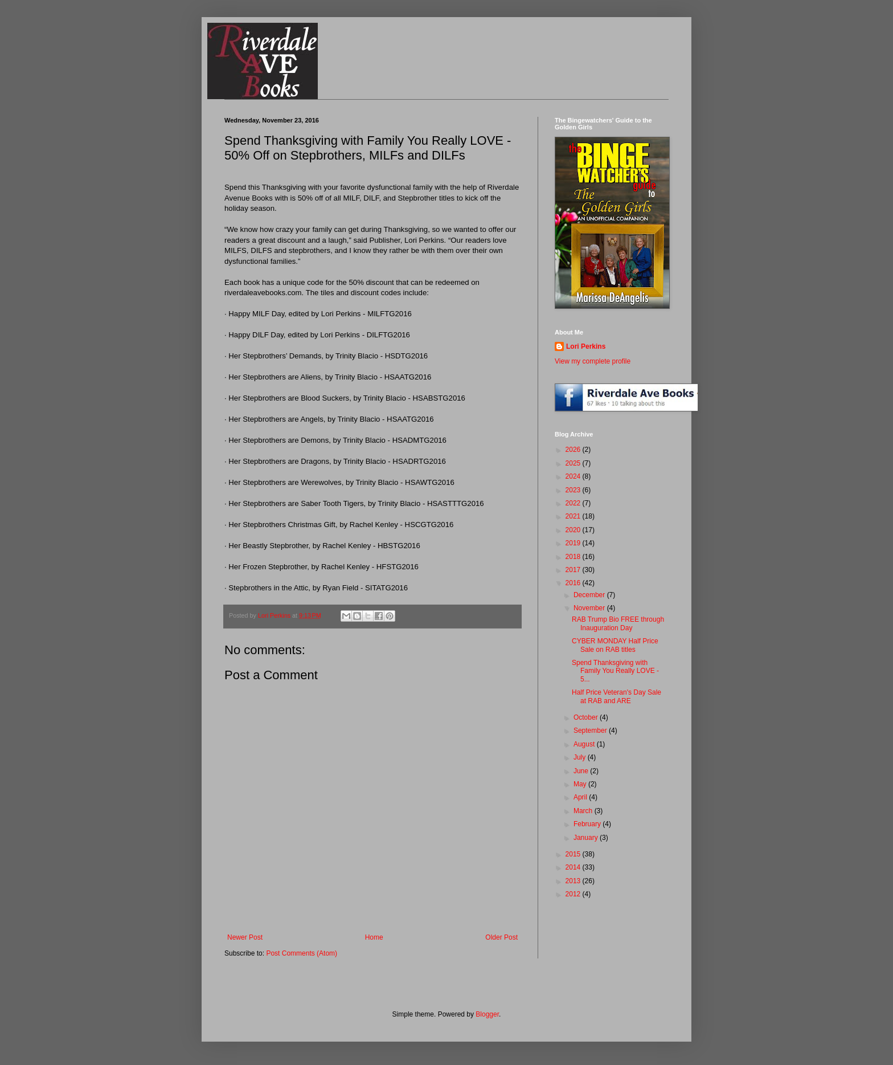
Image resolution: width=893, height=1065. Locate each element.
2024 (574, 476)
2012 (574, 894)
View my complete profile (592, 361)
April (581, 797)
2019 (574, 543)
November (590, 608)
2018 (574, 557)
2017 (574, 570)
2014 (574, 867)
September (591, 731)
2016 (574, 583)
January (587, 838)
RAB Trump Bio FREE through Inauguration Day (618, 623)
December (590, 595)
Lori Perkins (585, 346)
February (588, 824)
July (581, 757)
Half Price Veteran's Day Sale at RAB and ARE (616, 696)
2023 (574, 490)
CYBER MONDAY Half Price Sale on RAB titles (615, 645)
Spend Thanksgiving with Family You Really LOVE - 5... (615, 671)
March (584, 811)
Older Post (501, 937)
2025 (574, 463)
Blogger (487, 1014)
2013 (574, 881)
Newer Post (245, 937)
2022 (574, 503)
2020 (574, 530)
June (582, 771)
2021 (574, 516)
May (581, 784)
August (585, 744)
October (587, 717)
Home (374, 937)
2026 (574, 450)
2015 (574, 854)
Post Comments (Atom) (301, 953)
